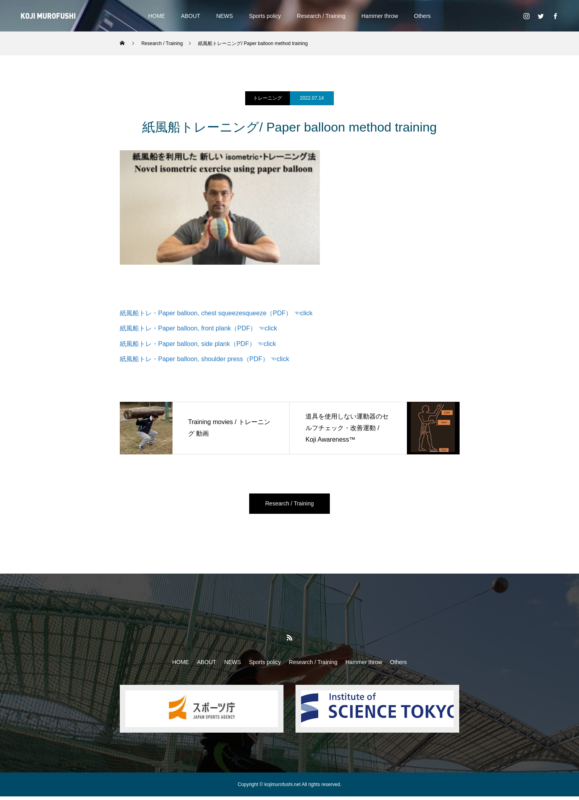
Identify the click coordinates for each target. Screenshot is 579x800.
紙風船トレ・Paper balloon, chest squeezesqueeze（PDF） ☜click (216, 313)
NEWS (224, 16)
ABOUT (190, 16)
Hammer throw (379, 16)
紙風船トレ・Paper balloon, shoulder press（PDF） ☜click (204, 359)
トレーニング (267, 98)
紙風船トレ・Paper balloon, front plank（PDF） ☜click (198, 328)
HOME (156, 16)
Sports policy (265, 16)
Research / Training (321, 16)
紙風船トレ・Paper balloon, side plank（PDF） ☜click (198, 343)
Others (422, 16)
